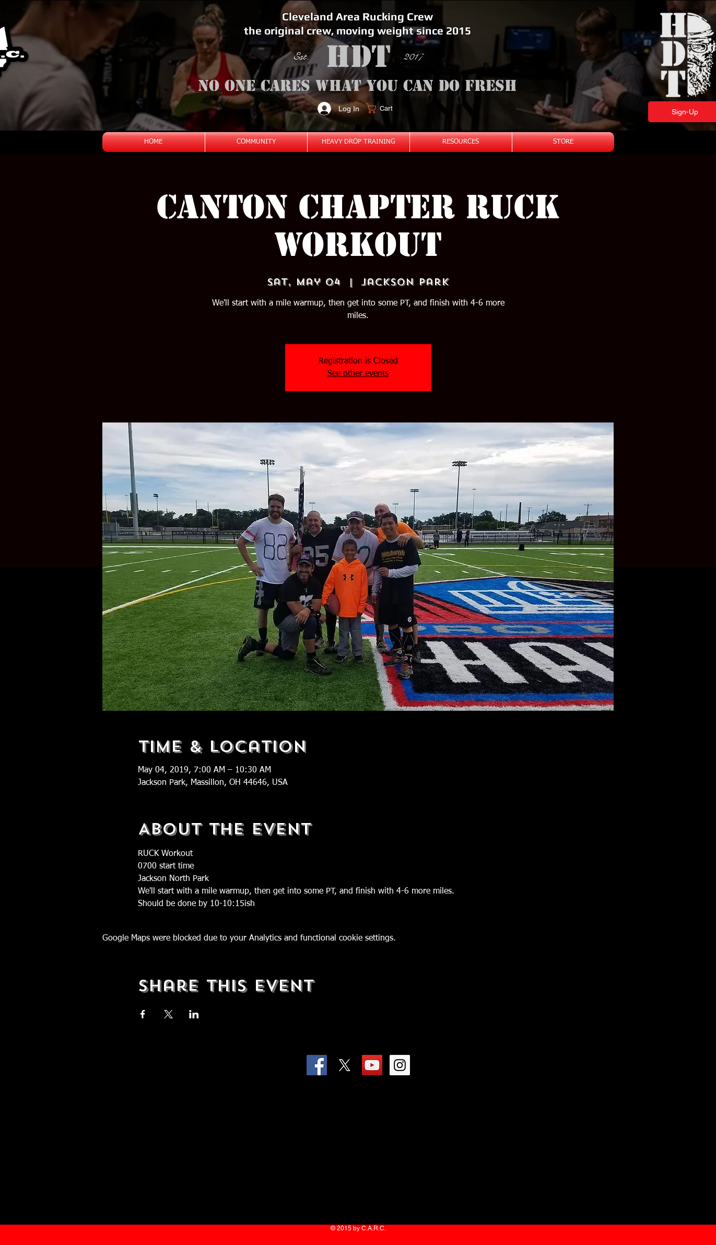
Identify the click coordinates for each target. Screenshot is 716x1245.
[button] (385, 108)
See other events (358, 374)
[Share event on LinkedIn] (194, 1014)
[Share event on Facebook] (143, 1014)
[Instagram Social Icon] (400, 1065)
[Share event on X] (168, 1014)
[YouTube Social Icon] (372, 1065)
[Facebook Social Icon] (317, 1065)
